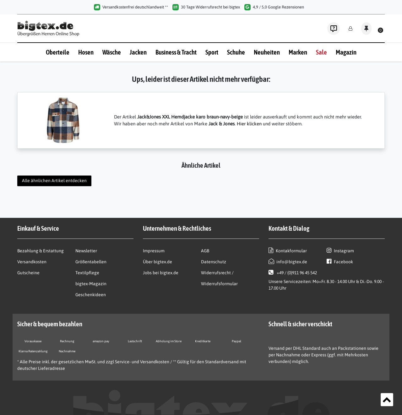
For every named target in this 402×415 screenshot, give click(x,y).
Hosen (86, 52)
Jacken (138, 52)
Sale (321, 52)
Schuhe (236, 52)
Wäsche (111, 52)
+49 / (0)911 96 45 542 (293, 272)
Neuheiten (267, 52)
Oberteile (57, 52)
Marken (298, 52)
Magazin (346, 52)
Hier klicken (249, 123)
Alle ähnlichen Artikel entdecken (54, 180)
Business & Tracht (176, 52)
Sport (211, 52)
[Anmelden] (350, 29)
